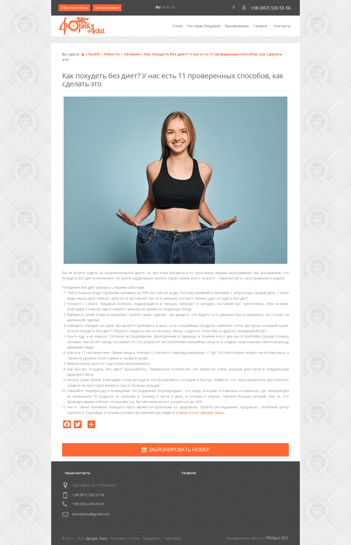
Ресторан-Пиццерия (203, 26)
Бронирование (107, 7)
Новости (112, 54)
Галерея (260, 26)
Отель (177, 26)
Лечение (132, 54)
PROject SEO (277, 538)
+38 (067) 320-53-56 (271, 8)
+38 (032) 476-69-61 (88, 503)
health (94, 54)
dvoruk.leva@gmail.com (90, 514)
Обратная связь (74, 7)
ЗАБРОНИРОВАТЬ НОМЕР (176, 449)
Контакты (282, 26)
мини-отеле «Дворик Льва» (201, 412)
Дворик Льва (96, 538)
